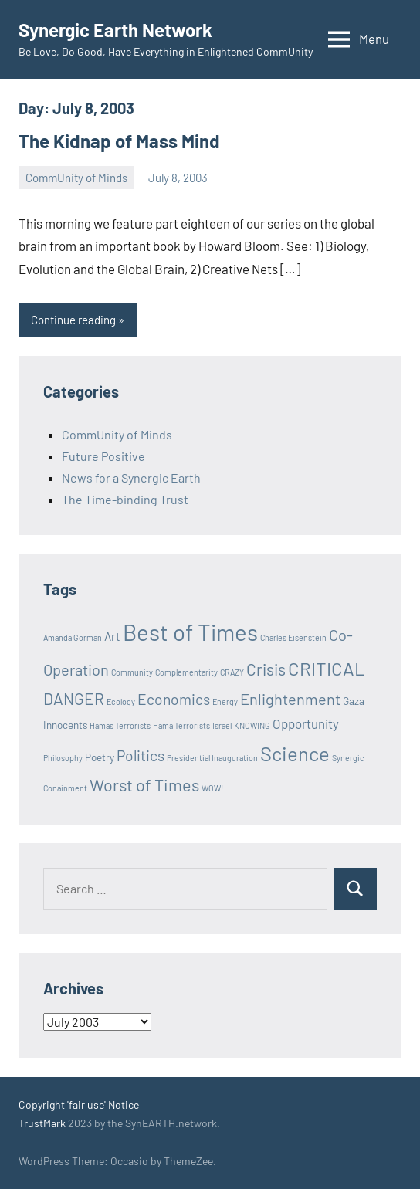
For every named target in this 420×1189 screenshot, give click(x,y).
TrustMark (42, 1123)
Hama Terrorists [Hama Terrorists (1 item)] (181, 725)
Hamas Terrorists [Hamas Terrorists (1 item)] (120, 725)
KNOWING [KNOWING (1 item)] (252, 725)
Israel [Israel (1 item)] (222, 725)
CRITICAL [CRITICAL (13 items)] (326, 668)
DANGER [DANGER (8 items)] (73, 698)
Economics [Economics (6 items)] (173, 699)
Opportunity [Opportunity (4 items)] (306, 723)
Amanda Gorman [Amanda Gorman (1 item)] (72, 637)
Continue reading (73, 320)
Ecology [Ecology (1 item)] (121, 701)
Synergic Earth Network (115, 30)
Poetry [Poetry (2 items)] (99, 757)
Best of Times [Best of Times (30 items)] (190, 631)
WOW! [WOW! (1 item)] (212, 788)
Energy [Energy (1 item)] (225, 701)
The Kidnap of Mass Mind (119, 141)
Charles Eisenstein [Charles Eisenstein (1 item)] (293, 637)
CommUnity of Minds (76, 178)
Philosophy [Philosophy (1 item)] (63, 758)
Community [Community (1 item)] (132, 672)
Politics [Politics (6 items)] (140, 755)
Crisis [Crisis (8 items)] (266, 669)
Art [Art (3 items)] (112, 636)
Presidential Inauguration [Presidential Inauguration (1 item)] (212, 758)
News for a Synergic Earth (131, 477)
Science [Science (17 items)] (295, 753)
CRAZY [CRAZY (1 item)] (232, 672)
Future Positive (103, 456)
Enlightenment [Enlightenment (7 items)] (290, 698)
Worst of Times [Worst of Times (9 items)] (144, 784)
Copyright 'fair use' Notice (79, 1104)
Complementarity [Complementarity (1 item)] (186, 672)
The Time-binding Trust (125, 499)
